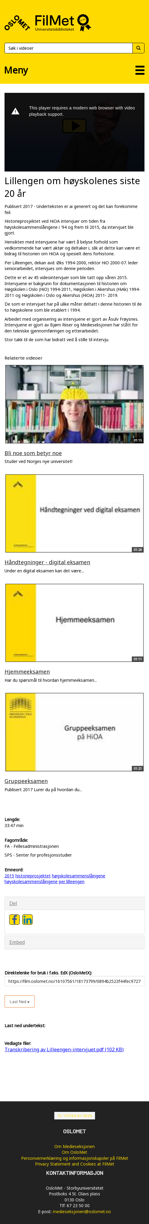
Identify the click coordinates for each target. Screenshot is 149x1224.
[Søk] (68, 48)
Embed (17, 942)
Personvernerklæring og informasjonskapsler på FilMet (74, 1158)
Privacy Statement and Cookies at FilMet (74, 1164)
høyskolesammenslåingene (31, 881)
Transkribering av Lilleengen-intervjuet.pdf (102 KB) (64, 1049)
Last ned (20, 1001)
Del (13, 903)
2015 (9, 876)
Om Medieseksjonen (74, 1146)
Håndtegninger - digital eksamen (47, 562)
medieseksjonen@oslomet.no (82, 1211)
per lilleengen (71, 881)
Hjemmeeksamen (27, 671)
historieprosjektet (33, 876)
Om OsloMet (74, 1152)
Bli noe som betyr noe (33, 453)
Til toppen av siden (74, 1115)
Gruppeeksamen (26, 781)
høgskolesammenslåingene (78, 876)
